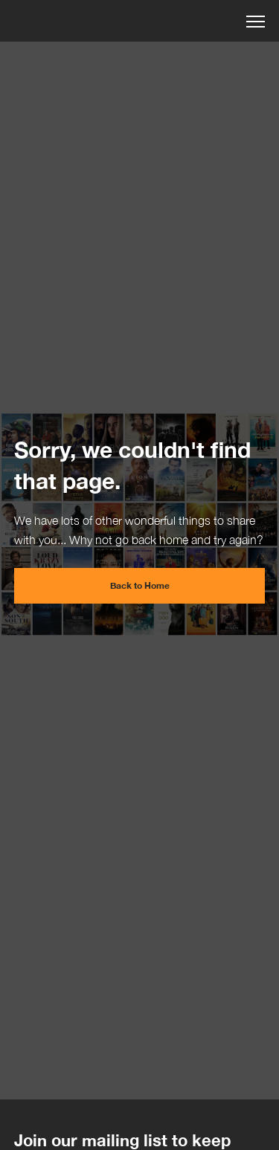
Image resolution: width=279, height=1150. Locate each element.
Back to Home (140, 585)
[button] (255, 19)
